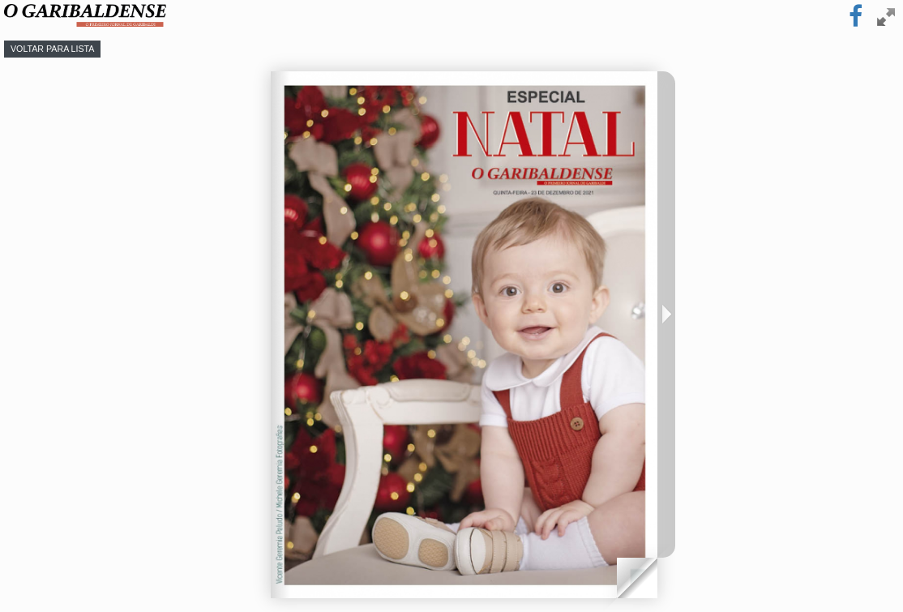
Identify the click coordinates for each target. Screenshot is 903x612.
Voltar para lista (52, 48)
